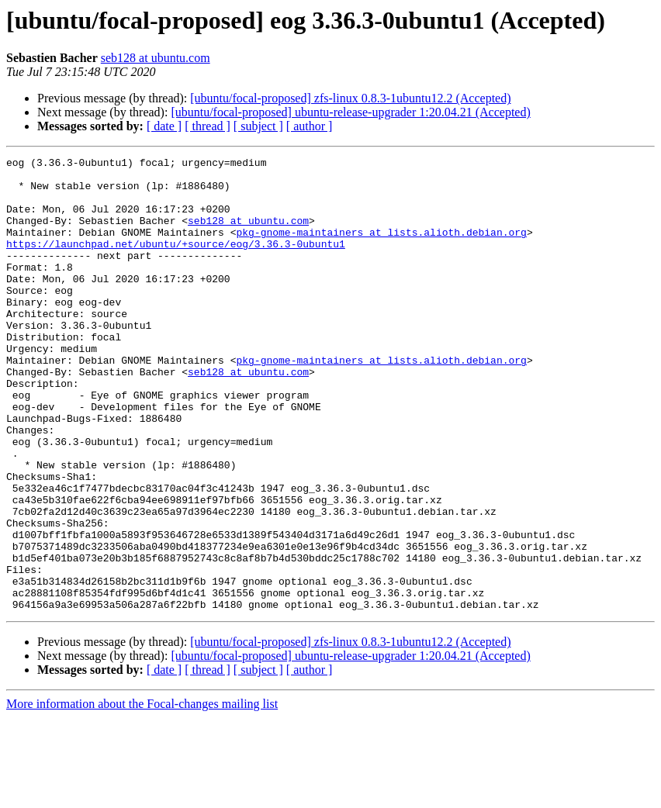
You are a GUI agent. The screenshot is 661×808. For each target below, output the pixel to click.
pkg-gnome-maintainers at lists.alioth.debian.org (381, 248)
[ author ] (309, 126)
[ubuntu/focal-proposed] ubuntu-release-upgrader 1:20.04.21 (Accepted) (350, 112)
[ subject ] (258, 126)
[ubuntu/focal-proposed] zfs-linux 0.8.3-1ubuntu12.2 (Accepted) (350, 98)
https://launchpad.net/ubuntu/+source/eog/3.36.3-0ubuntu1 (175, 262)
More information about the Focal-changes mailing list (142, 794)
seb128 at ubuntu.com (155, 57)
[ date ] (164, 126)
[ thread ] (207, 126)
